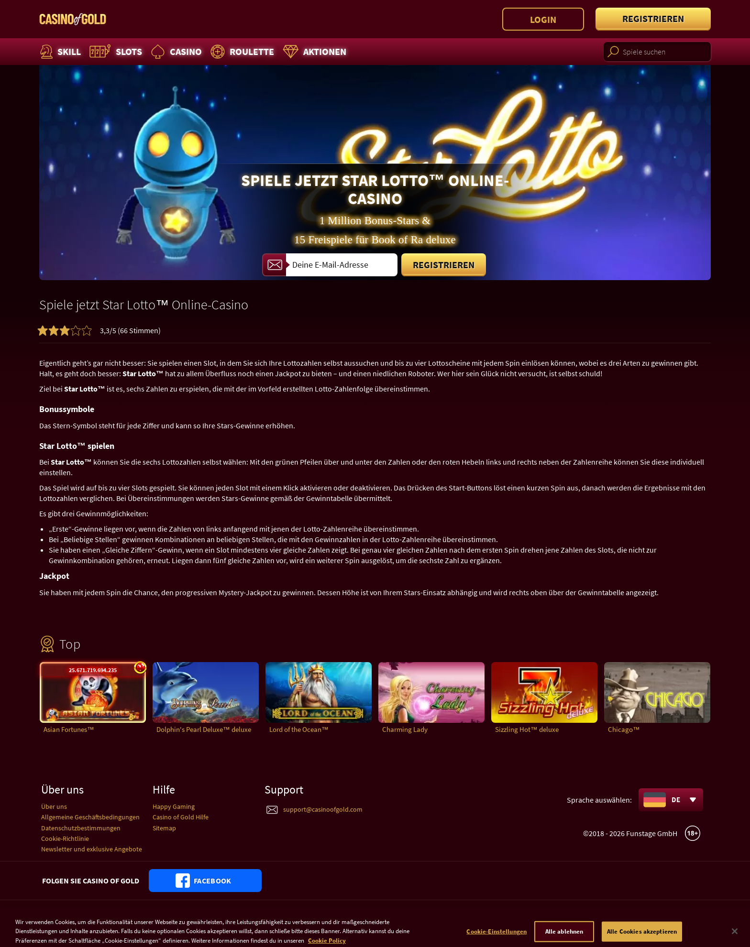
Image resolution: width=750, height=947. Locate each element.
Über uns (54, 806)
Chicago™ (624, 729)
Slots (114, 51)
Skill (59, 51)
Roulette (241, 51)
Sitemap (164, 828)
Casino (175, 51)
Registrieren (653, 18)
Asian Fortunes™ (69, 729)
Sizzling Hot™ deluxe (527, 729)
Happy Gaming (174, 806)
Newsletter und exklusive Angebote (91, 849)
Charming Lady (405, 729)
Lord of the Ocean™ (299, 729)
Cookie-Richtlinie (65, 838)
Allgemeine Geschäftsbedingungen (90, 817)
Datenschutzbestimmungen (81, 828)
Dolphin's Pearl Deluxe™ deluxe (203, 729)
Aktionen (313, 51)
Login (543, 19)
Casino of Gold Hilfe (181, 817)
